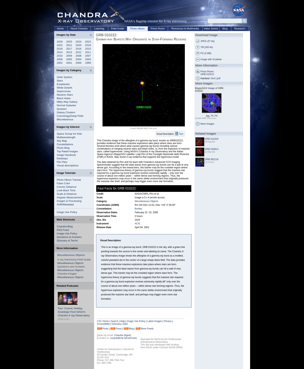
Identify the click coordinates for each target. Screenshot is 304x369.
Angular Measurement (70, 197)
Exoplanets (63, 84)
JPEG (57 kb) (208, 41)
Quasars (62, 108)
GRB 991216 (211, 159)
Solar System (64, 77)
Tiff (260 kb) (207, 47)
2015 (88, 48)
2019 (88, 45)
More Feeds (147, 328)
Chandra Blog (65, 226)
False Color (63, 183)
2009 (69, 55)
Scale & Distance (67, 193)
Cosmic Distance (66, 186)
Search (114, 321)
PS (216, 115)
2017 (69, 48)
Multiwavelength (66, 137)
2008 (79, 55)
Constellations (65, 144)
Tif (212, 115)
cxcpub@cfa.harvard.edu (123, 338)
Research (239, 28)
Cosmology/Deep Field (70, 115)
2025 (69, 41)
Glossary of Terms (67, 240)
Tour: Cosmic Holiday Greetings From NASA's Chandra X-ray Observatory (74, 312)
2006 (60, 59)
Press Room (158, 28)
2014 (60, 52)
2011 (88, 52)
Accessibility (103, 324)
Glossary (116, 324)
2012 (79, 52)
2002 (60, 62)
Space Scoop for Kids (69, 133)
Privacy (168, 321)
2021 (69, 45)
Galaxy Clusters (66, 112)
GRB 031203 (211, 139)
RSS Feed (63, 229)
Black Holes (64, 98)
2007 (88, 55)
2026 (60, 41)
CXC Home (103, 321)
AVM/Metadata (65, 204)
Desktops (62, 158)
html (213, 78)
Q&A (125, 324)
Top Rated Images (67, 151)
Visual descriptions (68, 165)
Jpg (207, 115)
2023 (88, 41)
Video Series (211, 28)
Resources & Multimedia (185, 28)
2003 (88, 59)
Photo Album (137, 28)
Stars (60, 80)
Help (122, 321)
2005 (69, 59)
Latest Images (154, 321)
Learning (99, 28)
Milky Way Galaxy (67, 101)
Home (60, 28)
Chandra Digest (122, 335)
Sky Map (62, 140)
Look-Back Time (66, 190)
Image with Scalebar (211, 59)
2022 (60, 45)
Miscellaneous (65, 119)
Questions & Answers (69, 237)
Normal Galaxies (66, 105)
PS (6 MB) (206, 53)
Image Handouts (66, 154)
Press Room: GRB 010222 (207, 73)
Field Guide (117, 28)
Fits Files (62, 161)
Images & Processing (69, 200)
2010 (60, 55)
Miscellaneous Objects (70, 263)
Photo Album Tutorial (69, 179)
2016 (79, 48)
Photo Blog (63, 147)
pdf (219, 78)
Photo (105, 328)
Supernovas (64, 91)
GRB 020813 (211, 149)
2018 (60, 48)
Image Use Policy (67, 212)
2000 (79, 62)
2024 (79, 41)
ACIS (137, 223)
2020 (79, 45)
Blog (224, 28)
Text (181, 134)
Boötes (138, 208)
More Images (207, 123)
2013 (69, 52)
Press (119, 328)
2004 (79, 59)
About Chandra (78, 28)
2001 (69, 62)
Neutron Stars (65, 94)
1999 (88, 62)
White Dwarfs (64, 87)
